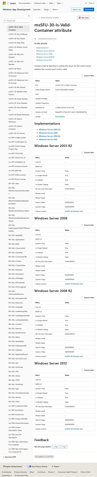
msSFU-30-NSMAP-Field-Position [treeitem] (18, 93)
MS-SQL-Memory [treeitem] (15, 328)
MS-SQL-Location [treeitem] (15, 324)
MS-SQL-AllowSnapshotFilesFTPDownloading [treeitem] (19, 228)
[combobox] (16, 21)
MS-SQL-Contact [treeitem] (15, 261)
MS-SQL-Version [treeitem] (15, 397)
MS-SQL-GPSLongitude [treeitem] (17, 287)
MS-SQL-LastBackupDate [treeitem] (18, 311)
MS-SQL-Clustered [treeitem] (15, 252)
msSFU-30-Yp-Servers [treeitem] (17, 133)
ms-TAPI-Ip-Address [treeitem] (16, 410)
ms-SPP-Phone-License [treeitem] (17, 179)
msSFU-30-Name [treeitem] (15, 69)
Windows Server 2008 (44, 54)
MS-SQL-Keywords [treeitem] (15, 303)
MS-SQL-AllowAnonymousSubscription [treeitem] (19, 191)
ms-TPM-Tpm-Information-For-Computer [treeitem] (18, 443)
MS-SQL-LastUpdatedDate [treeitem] (18, 320)
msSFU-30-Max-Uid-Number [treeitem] (16, 63)
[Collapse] (28, 16)
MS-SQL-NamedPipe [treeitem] (16, 341)
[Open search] (86, 3)
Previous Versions (20, 472)
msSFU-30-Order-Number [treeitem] (18, 99)
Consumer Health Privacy (67, 472)
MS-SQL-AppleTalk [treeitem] (15, 235)
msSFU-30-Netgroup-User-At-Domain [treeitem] (19, 81)
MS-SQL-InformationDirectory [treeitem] (16, 292)
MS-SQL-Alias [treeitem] (14, 183)
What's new (77, 9)
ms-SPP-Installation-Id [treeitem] (17, 162)
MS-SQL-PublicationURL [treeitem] (17, 346)
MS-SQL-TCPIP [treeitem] (14, 380)
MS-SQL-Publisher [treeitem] (15, 350)
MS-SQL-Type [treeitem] (14, 389)
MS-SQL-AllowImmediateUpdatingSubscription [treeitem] (19, 201)
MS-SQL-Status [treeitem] (14, 376)
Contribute (41, 472)
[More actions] (93, 18)
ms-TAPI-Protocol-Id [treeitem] (16, 414)
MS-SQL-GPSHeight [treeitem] (16, 278)
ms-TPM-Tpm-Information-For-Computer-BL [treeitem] (18, 450)
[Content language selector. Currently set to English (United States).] (13, 466)
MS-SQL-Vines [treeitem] (14, 401)
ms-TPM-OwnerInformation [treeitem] (19, 423)
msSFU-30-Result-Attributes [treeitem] (19, 114)
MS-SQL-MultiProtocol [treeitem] (17, 333)
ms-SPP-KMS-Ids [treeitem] (15, 170)
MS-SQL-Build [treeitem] (14, 244)
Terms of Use (85, 472)
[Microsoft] (4, 3)
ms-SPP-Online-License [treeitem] (17, 175)
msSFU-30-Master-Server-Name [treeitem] (18, 48)
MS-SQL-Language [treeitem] (16, 307)
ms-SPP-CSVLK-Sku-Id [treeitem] (17, 157)
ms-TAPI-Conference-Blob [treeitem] (18, 406)
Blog (31, 472)
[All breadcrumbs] (36, 18)
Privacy (50, 472)
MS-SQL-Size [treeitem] (13, 363)
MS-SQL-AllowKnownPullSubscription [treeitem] (19, 209)
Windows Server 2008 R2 (45, 57)
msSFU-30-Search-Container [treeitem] (16, 127)
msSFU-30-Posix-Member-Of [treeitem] (18, 108)
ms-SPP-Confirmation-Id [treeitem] (17, 142)
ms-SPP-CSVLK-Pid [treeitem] (16, 153)
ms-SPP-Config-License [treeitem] (17, 137)
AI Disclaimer (6, 472)
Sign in (91, 3)
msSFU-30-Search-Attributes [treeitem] (16, 120)
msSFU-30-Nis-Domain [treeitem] (17, 87)
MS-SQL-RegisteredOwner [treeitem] (18, 354)
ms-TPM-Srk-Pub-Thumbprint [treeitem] (15, 436)
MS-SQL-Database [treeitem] (15, 270)
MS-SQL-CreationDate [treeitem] (17, 265)
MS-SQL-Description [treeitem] (16, 274)
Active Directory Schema (50, 17)
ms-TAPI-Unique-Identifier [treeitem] (18, 419)
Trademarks (6, 475)
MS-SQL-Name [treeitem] (14, 337)
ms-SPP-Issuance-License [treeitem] (18, 166)
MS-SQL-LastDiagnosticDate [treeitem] (19, 315)
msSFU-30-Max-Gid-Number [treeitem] (16, 55)
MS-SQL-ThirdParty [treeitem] (16, 384)
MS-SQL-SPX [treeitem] (13, 371)
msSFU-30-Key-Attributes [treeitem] (18, 34)
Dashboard (89, 9)
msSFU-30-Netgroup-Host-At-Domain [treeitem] (19, 74)
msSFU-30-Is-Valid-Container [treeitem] (16, 28)
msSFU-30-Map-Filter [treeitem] (16, 43)
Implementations (42, 48)
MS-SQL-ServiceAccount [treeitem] (18, 358)
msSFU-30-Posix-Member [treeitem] (18, 103)
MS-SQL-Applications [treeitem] (16, 239)
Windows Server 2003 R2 (45, 51)
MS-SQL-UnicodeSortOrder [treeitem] (19, 393)
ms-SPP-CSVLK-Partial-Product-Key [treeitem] (17, 147)
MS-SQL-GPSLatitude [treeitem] (16, 282)
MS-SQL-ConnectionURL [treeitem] (18, 257)
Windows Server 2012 (44, 60)
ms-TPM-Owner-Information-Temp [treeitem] (15, 428)
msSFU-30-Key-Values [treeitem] (17, 38)
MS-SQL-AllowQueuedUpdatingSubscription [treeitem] (19, 218)
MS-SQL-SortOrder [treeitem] (16, 367)
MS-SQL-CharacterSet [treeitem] (17, 248)
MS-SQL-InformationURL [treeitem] (18, 298)
